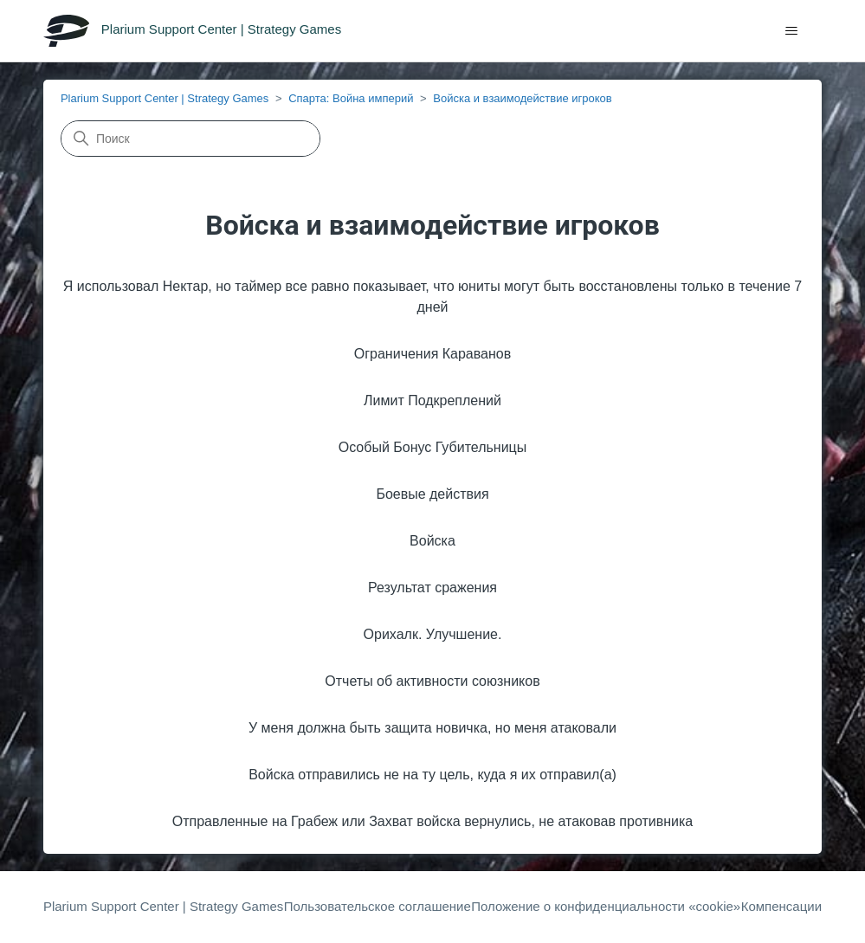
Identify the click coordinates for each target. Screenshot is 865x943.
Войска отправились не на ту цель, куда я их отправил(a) (432, 774)
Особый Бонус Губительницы (433, 447)
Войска (432, 540)
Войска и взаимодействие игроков (522, 98)
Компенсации (781, 906)
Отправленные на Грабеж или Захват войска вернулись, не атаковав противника (432, 821)
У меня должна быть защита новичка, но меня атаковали (432, 727)
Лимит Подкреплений (432, 400)
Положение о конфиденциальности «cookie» (605, 906)
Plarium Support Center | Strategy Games (164, 98)
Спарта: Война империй (350, 98)
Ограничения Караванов (432, 353)
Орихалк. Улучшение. (433, 634)
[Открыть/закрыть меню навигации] (791, 31)
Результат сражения (432, 587)
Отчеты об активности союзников (432, 681)
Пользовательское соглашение (377, 906)
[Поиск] (190, 138)
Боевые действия (432, 494)
